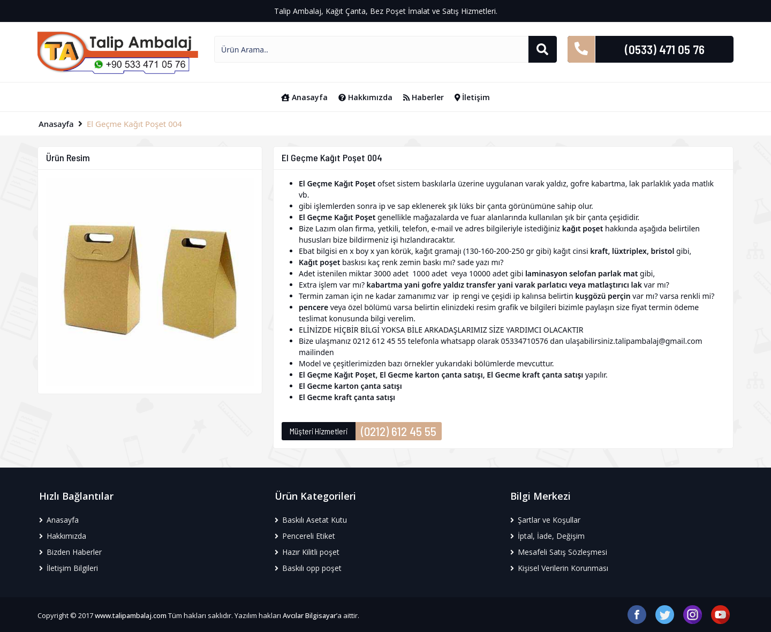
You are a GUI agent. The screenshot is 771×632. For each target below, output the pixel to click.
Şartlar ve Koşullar (545, 520)
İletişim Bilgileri (68, 568)
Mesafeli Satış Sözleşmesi (558, 552)
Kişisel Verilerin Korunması (559, 568)
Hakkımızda (365, 97)
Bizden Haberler (70, 552)
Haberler (423, 97)
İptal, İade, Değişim (547, 536)
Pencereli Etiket (305, 536)
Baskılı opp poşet (308, 568)
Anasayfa (304, 97)
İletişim (472, 97)
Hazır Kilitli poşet (307, 552)
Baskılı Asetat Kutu (311, 520)
